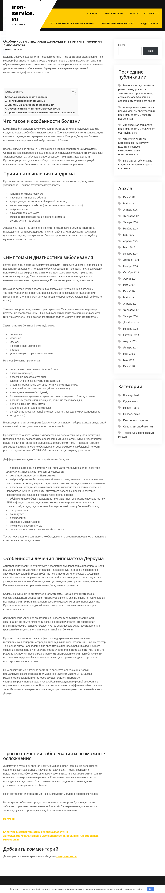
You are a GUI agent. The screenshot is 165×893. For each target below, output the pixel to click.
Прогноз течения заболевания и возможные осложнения (41, 112)
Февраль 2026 (131, 216)
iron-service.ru (23, 13)
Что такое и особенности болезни (27, 96)
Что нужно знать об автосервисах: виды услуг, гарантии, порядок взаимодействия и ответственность (133, 146)
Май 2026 (128, 203)
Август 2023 (130, 341)
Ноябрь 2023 (130, 328)
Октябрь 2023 (131, 335)
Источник (9, 819)
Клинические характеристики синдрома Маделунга (35, 832)
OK (150, 889)
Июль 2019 (129, 366)
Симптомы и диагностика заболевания (30, 104)
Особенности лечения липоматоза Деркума (33, 108)
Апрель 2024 (130, 303)
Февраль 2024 (131, 310)
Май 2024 (128, 297)
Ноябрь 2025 (130, 228)
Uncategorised (131, 395)
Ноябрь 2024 (130, 266)
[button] (71, 92)
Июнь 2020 (129, 354)
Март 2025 (129, 247)
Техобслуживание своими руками (71, 23)
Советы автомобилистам (117, 23)
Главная (92, 13)
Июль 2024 (129, 285)
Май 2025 (128, 235)
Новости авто (114, 13)
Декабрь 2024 (131, 260)
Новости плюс (131, 414)
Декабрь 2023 (131, 322)
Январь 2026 (130, 222)
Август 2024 (130, 278)
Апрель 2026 (130, 209)
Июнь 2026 (129, 197)
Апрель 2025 (130, 241)
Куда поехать (150, 23)
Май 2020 (128, 360)
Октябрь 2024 (131, 272)
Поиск (121, 45)
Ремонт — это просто (144, 13)
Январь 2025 (130, 253)
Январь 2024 (130, 316)
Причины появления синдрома (26, 100)
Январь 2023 (130, 347)
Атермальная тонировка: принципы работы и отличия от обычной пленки (136, 128)
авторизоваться (66, 856)
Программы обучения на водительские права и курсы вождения (135, 164)
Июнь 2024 (129, 291)
